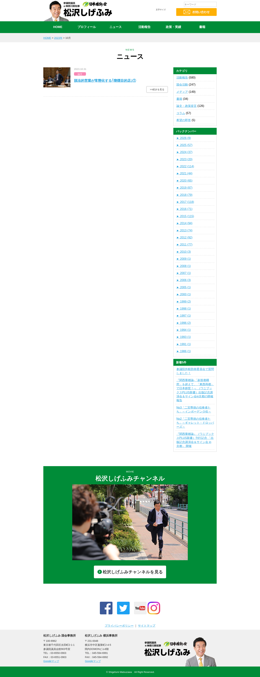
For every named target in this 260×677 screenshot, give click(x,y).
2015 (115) (185, 216)
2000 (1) (183, 294)
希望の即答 (183, 120)
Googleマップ (51, 661)
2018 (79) (184, 194)
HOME (57, 27)
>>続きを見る (157, 89)
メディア (182, 91)
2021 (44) (184, 173)
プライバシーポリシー (119, 625)
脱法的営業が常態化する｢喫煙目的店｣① (105, 81)
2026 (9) (183, 138)
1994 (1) (183, 329)
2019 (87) (184, 187)
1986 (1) (183, 351)
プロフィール (86, 27)
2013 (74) (184, 230)
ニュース (115, 27)
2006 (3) (183, 280)
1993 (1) (183, 336)
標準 (160, 16)
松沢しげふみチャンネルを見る (130, 572)
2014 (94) (184, 223)
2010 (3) (183, 251)
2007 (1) (183, 273)
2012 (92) (184, 237)
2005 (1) (183, 287)
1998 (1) (183, 308)
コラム (180, 113)
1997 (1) (183, 315)
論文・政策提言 (186, 105)
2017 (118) (185, 201)
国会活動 (182, 84)
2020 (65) (184, 180)
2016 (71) (184, 209)
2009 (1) (183, 258)
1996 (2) (183, 322)
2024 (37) (184, 152)
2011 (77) (184, 244)
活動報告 (144, 27)
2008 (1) (183, 266)
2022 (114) (185, 166)
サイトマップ (146, 625)
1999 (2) (183, 301)
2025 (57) (184, 145)
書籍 (202, 27)
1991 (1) (183, 344)
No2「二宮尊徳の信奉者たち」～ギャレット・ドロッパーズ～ (195, 422)
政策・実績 (173, 27)
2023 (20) (184, 159)
